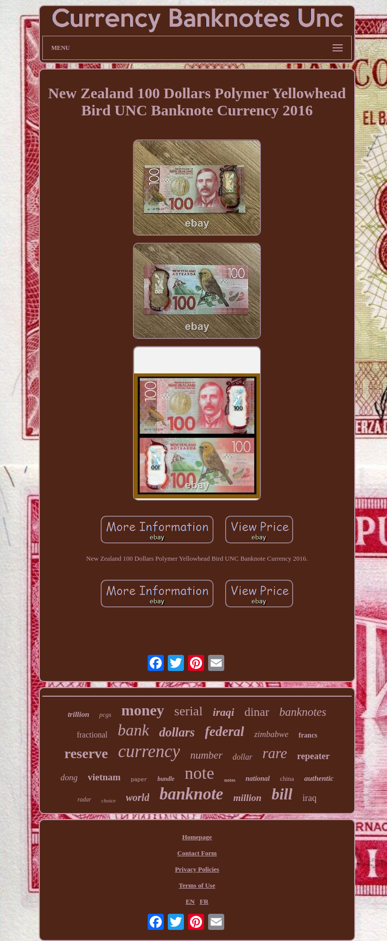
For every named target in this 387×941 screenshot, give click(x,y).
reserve (86, 753)
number (206, 755)
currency (149, 751)
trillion (78, 714)
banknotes (302, 712)
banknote (191, 794)
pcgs (105, 714)
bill (282, 794)
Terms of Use (197, 885)
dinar (256, 711)
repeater (313, 756)
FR (204, 901)
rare (275, 753)
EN (190, 901)
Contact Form (197, 853)
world (138, 797)
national (257, 778)
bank (133, 730)
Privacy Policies (197, 869)
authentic (319, 778)
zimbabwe (271, 734)
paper (139, 780)
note (199, 773)
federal (224, 731)
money (142, 710)
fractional (92, 734)
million (247, 797)
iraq (309, 798)
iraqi (223, 712)
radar (84, 799)
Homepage (197, 837)
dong (69, 777)
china (287, 778)
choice (108, 800)
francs (307, 735)
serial (188, 711)
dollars (177, 732)
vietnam (104, 777)
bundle (165, 778)
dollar (242, 757)
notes (229, 780)
